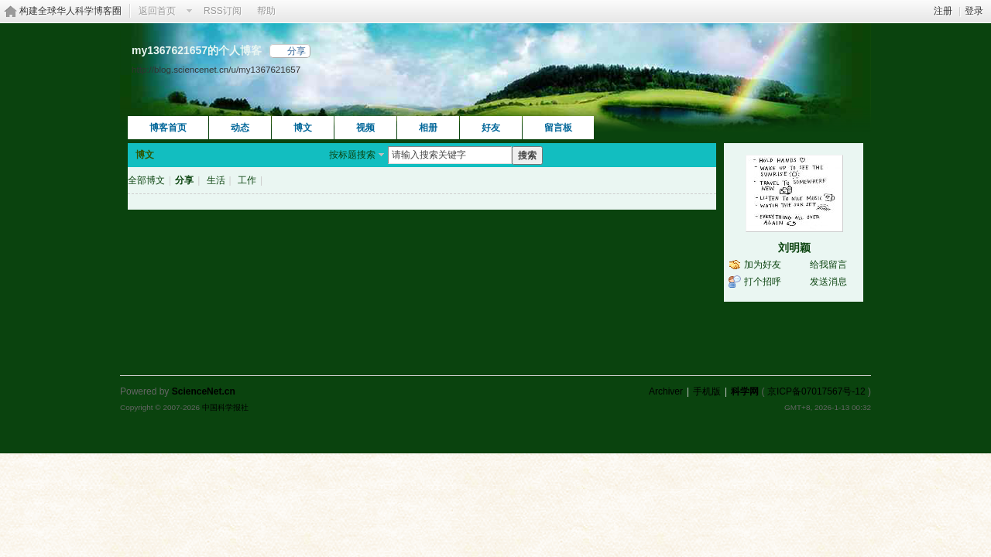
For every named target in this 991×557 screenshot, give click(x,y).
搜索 (527, 155)
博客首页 (168, 127)
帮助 (266, 10)
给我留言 (828, 264)
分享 (296, 51)
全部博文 (146, 180)
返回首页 (157, 10)
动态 (240, 127)
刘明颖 (794, 247)
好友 (491, 127)
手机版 (707, 391)
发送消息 (828, 281)
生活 (216, 180)
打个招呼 (762, 281)
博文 (302, 127)
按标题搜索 (352, 154)
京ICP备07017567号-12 (816, 391)
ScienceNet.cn (203, 391)
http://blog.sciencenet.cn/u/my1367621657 (216, 69)
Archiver (666, 391)
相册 (428, 127)
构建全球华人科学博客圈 (70, 10)
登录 (974, 10)
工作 (247, 180)
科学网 (745, 391)
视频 (365, 127)
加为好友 (762, 264)
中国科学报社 (225, 407)
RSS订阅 (223, 10)
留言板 (558, 127)
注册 (943, 10)
